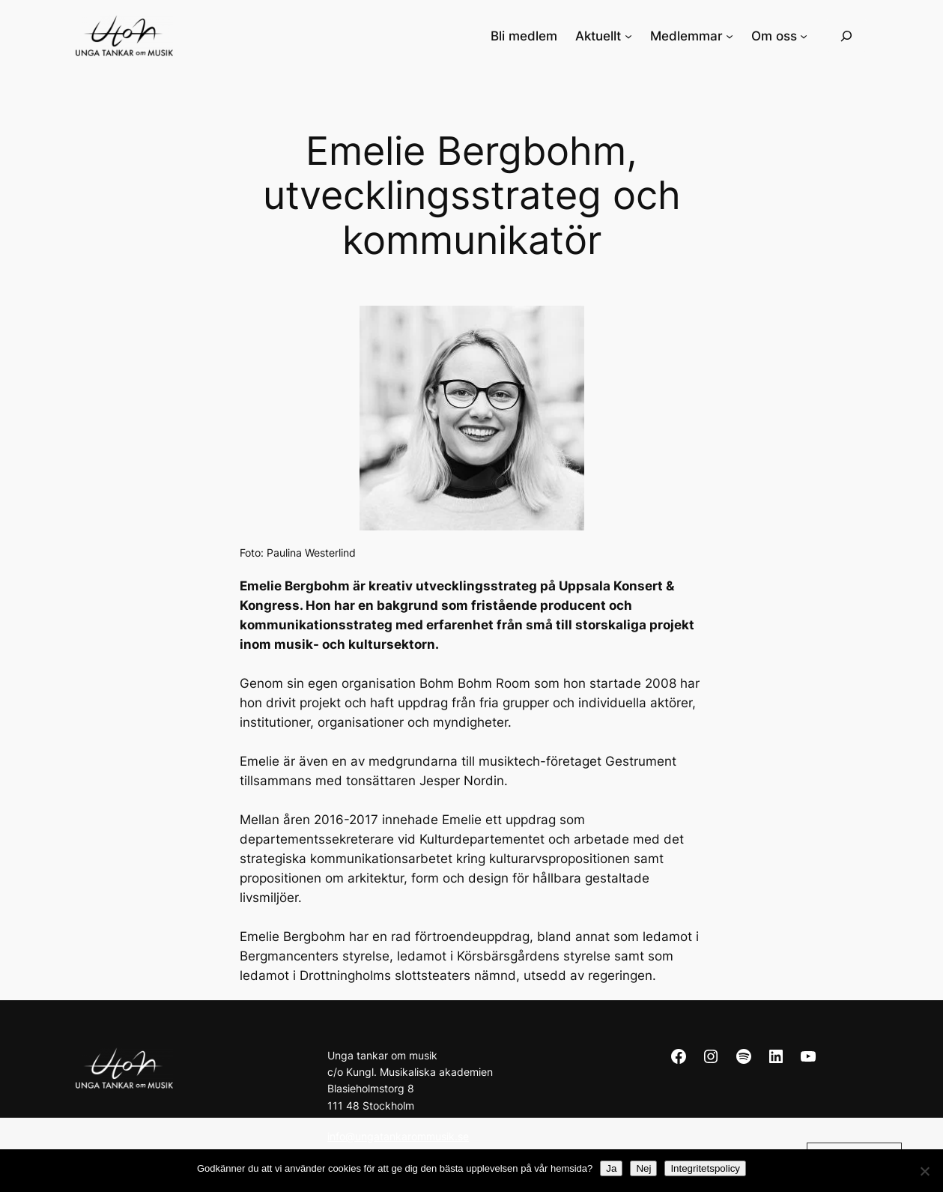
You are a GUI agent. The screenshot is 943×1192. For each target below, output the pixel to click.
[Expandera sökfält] (846, 35)
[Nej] (924, 1171)
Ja (611, 1168)
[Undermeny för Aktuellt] (628, 36)
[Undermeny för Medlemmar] (729, 36)
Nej (643, 1168)
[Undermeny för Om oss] (803, 36)
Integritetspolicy (705, 1168)
